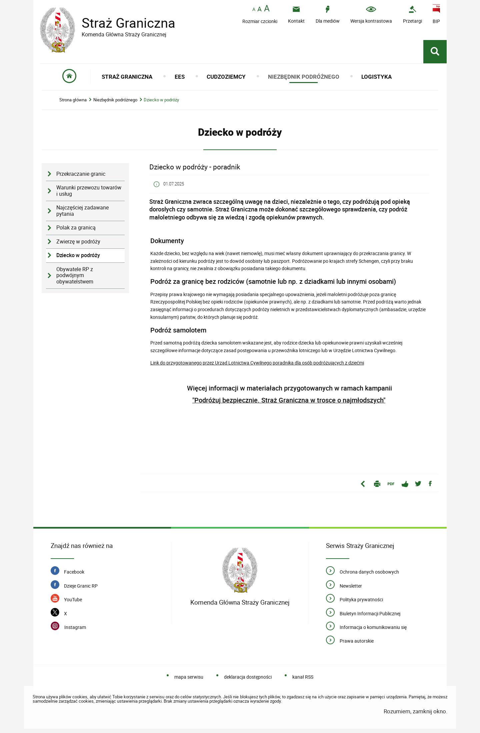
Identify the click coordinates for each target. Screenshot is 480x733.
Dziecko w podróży (161, 100)
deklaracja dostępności (248, 677)
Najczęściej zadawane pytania (82, 210)
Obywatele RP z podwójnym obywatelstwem (74, 275)
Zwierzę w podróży (78, 241)
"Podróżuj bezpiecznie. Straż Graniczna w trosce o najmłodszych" (288, 400)
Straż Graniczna (123, 23)
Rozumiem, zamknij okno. (415, 711)
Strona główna (73, 100)
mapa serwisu (188, 677)
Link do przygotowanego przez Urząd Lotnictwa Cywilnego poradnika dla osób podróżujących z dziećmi (257, 362)
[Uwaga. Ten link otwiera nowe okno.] (412, 14)
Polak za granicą (76, 227)
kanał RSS (302, 677)
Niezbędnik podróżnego (115, 100)
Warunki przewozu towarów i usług (88, 190)
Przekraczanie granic (80, 173)
